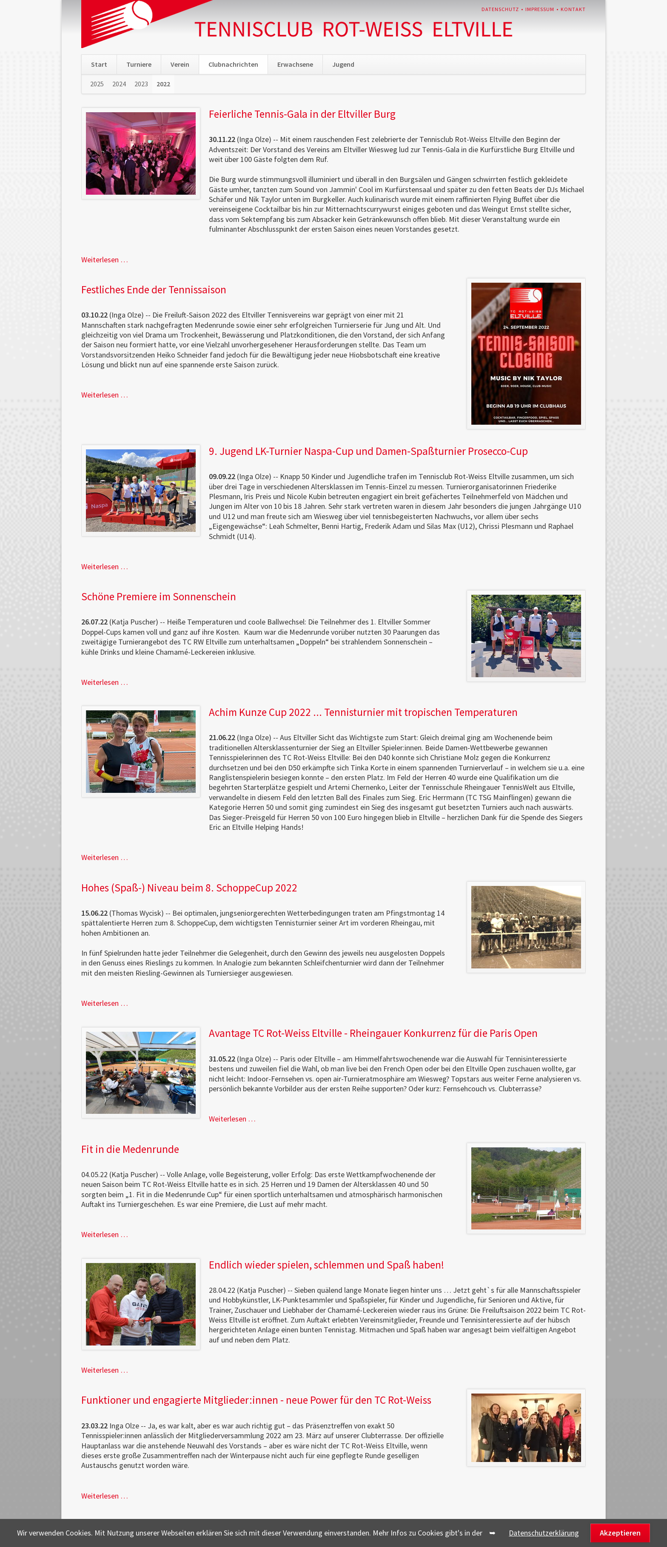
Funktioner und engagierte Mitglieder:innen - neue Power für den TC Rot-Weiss (256, 1400)
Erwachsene (295, 64)
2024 (119, 83)
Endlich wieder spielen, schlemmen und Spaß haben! (326, 1265)
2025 (97, 83)
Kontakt (573, 9)
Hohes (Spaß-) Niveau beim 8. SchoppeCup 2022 (189, 887)
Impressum (539, 9)
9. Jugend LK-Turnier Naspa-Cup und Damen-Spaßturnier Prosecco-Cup (368, 451)
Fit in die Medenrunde (130, 1149)
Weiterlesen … (104, 259)
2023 (141, 83)
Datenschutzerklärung (544, 1533)
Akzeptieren (620, 1533)
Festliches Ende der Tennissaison (153, 289)
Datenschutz (500, 9)
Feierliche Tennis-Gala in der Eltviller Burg (302, 114)
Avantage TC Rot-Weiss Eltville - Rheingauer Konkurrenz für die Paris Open (373, 1033)
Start (99, 64)
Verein (180, 64)
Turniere (138, 64)
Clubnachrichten (233, 64)
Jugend (343, 64)
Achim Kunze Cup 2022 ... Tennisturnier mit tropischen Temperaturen (363, 712)
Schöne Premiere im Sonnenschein (158, 596)
